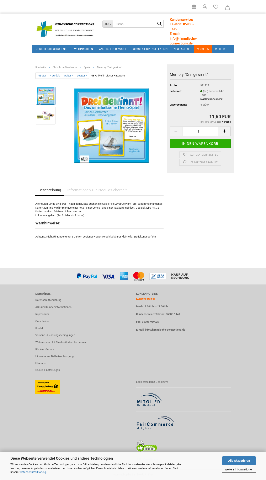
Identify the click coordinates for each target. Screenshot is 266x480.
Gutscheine (42, 321)
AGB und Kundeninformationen (53, 307)
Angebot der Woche (113, 48)
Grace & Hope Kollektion (150, 48)
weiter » (68, 75)
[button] (194, 8)
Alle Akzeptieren (239, 460)
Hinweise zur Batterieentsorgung (54, 356)
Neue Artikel (182, 48)
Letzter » (82, 75)
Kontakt (39, 328)
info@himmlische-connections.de (165, 329)
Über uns (40, 363)
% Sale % (203, 48)
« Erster (41, 75)
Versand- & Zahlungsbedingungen (55, 335)
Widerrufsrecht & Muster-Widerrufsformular (61, 342)
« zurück (55, 75)
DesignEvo (162, 381)
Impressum (42, 314)
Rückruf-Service (44, 349)
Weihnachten (83, 48)
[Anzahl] (200, 131)
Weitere (220, 48)
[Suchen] (160, 24)
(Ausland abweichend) (211, 99)
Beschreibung (49, 190)
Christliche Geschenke (52, 48)
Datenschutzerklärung (33, 472)
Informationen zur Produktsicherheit (97, 190)
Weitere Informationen (239, 469)
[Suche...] (107, 24)
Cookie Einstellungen (47, 370)
